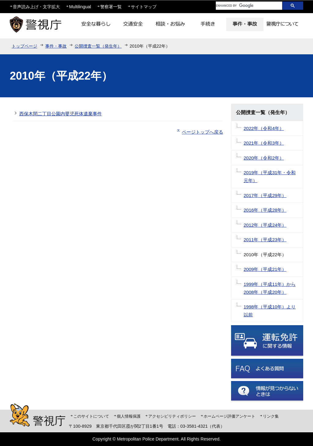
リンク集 (271, 416)
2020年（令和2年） (264, 157)
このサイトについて (91, 416)
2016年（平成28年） (265, 210)
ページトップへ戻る (202, 132)
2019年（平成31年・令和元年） (270, 176)
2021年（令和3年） (264, 143)
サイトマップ (143, 6)
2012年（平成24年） (265, 225)
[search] (244, 5)
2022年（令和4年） (264, 128)
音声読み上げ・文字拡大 (36, 6)
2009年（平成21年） (265, 269)
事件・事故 (56, 46)
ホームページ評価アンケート (229, 416)
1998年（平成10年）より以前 (270, 310)
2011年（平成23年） (265, 239)
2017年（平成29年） (265, 195)
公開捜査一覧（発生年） (98, 46)
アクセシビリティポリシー (172, 416)
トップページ (24, 46)
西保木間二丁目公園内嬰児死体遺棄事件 (60, 113)
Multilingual (80, 6)
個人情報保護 (129, 416)
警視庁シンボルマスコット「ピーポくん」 (20, 415)
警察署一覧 (111, 6)
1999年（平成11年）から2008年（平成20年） (270, 288)
